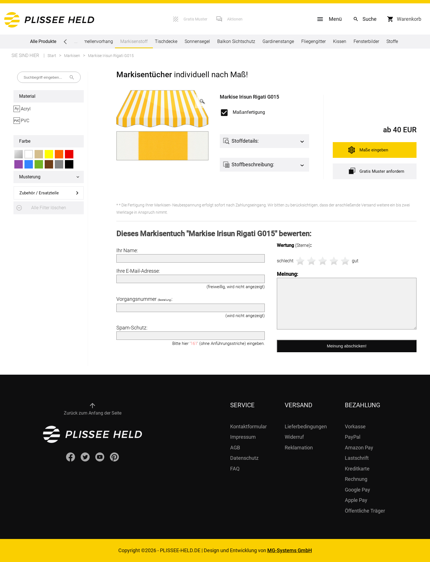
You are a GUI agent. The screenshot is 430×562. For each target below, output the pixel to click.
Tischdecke (166, 41)
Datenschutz (244, 458)
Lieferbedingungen (306, 426)
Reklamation (299, 447)
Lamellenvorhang (96, 41)
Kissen (339, 41)
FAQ (234, 469)
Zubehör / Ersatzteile (39, 192)
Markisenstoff (134, 43)
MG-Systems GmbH (289, 550)
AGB (235, 447)
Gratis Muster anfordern (376, 171)
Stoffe (392, 41)
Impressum (243, 437)
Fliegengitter (313, 41)
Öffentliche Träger (365, 511)
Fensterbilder (366, 41)
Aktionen (235, 19)
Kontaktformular (248, 426)
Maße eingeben (373, 150)
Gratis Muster (195, 19)
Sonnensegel (197, 41)
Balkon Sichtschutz (236, 41)
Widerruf (294, 437)
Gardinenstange (278, 41)
